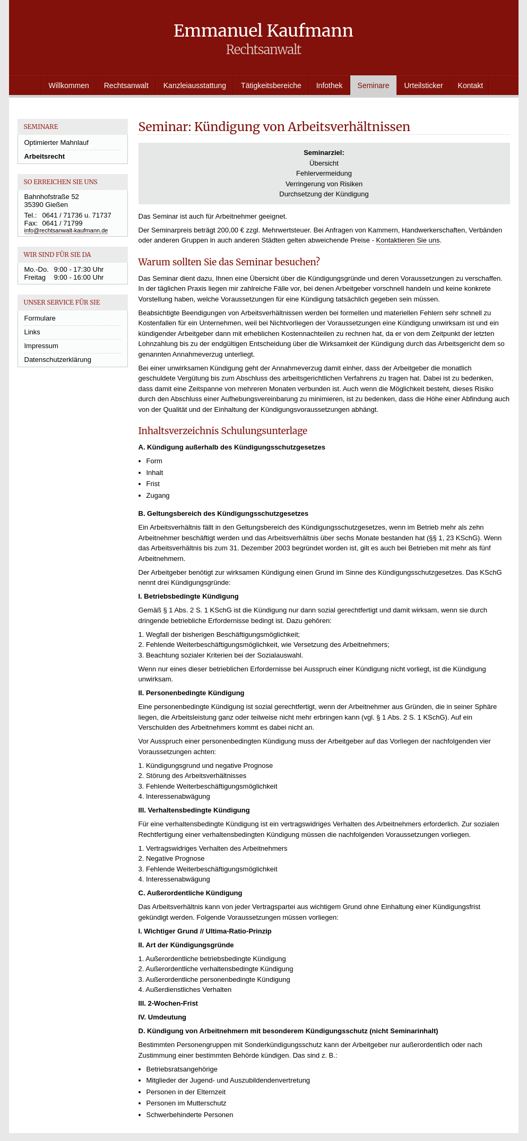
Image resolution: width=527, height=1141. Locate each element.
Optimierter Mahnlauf (56, 142)
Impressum (41, 346)
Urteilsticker (423, 85)
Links (32, 332)
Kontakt (470, 85)
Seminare (374, 85)
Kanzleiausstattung (194, 85)
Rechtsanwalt (126, 85)
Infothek (329, 85)
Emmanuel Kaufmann (263, 39)
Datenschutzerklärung (57, 360)
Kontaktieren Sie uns (408, 240)
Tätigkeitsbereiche (271, 85)
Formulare (40, 318)
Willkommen (69, 85)
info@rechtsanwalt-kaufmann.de (66, 230)
